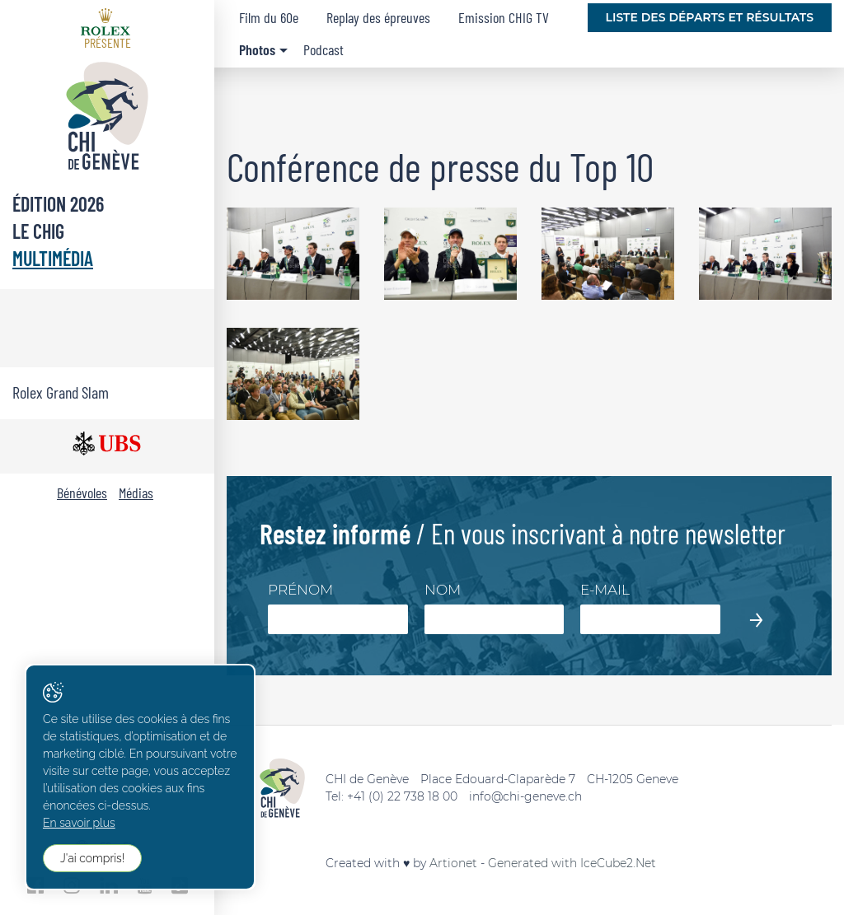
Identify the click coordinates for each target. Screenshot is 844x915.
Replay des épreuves (378, 17)
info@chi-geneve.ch (525, 796)
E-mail (605, 589)
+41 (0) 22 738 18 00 (402, 796)
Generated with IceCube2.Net (572, 863)
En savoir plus (79, 822)
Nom (442, 589)
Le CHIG (38, 231)
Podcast (323, 49)
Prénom (300, 589)
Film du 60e (268, 17)
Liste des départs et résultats (710, 17)
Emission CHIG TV (503, 17)
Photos (257, 49)
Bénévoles (82, 492)
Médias (136, 492)
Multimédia (52, 258)
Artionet (453, 863)
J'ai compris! (92, 858)
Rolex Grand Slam (60, 392)
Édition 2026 (58, 204)
